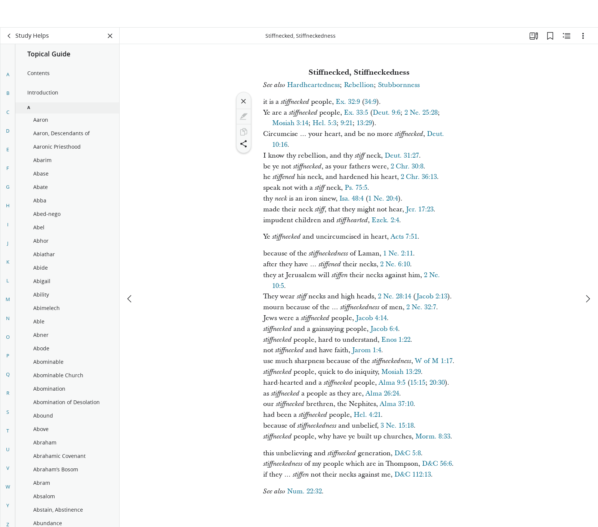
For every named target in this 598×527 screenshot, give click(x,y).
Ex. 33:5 (356, 112)
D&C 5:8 (407, 453)
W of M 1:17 (434, 361)
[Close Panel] (110, 36)
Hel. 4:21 (367, 414)
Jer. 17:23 (420, 209)
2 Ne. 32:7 (421, 307)
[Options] (583, 36)
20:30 (437, 382)
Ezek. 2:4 (385, 220)
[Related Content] (566, 36)
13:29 (364, 123)
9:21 (346, 123)
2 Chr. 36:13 (419, 177)
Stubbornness (399, 85)
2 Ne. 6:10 (395, 264)
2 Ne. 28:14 (394, 296)
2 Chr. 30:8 (407, 166)
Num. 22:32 (304, 491)
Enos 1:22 (395, 339)
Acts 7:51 (404, 236)
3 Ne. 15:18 (397, 425)
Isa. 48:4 (351, 198)
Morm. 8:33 (432, 436)
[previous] (130, 271)
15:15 (417, 382)
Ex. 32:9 (348, 101)
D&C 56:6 (437, 463)
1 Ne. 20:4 (383, 198)
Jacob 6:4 (384, 329)
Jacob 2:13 (431, 296)
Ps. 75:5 (356, 187)
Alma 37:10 (396, 404)
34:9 (370, 101)
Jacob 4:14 (371, 318)
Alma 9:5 (392, 382)
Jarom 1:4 (366, 350)
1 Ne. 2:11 (398, 253)
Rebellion (359, 85)
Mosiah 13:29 (401, 371)
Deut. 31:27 (402, 155)
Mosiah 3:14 (290, 123)
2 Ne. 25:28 (421, 112)
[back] (9, 36)
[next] (587, 271)
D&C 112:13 (412, 474)
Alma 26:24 (382, 393)
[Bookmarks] (550, 36)
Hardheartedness (313, 85)
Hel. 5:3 (324, 123)
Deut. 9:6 (386, 112)
